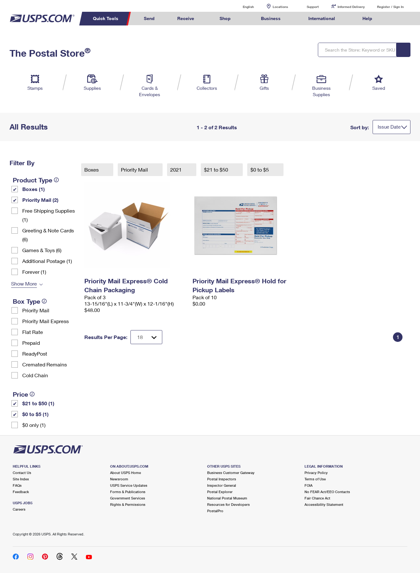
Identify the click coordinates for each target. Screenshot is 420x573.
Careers (19, 509)
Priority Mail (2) (40, 200)
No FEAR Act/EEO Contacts (327, 492)
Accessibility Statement (323, 504)
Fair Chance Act (317, 498)
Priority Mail (35, 310)
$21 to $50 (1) (38, 403)
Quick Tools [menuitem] (105, 18)
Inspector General (221, 485)
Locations (280, 7)
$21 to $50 (216, 169)
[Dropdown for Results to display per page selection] (146, 337)
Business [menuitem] (271, 18)
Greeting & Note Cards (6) (48, 234)
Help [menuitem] (367, 18)
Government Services (127, 498)
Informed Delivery (351, 7)
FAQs (17, 485)
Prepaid (31, 343)
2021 (176, 169)
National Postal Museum (227, 498)
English (242, 6)
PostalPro (215, 511)
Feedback (21, 492)
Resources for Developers (228, 504)
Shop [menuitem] (225, 18)
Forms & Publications (127, 492)
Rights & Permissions (127, 504)
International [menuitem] (321, 18)
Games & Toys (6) (41, 250)
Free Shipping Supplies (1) (48, 215)
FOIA (308, 485)
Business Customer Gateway (231, 472)
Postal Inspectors (221, 479)
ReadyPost (34, 353)
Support (313, 7)
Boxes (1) (33, 189)
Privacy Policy (316, 472)
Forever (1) (34, 272)
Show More (24, 283)
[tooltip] (56, 179)
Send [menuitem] (149, 18)
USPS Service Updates (128, 485)
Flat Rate (32, 332)
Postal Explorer (220, 492)
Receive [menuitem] (185, 18)
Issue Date (389, 127)
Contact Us (22, 472)
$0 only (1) (34, 425)
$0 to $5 (260, 169)
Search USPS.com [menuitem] (395, 18)
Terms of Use (315, 479)
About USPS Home (125, 472)
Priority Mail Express (45, 321)
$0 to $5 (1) (35, 414)
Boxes (92, 169)
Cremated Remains (44, 364)
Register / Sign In (390, 7)
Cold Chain (35, 375)
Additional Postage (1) (47, 261)
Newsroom (119, 479)
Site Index (21, 479)
